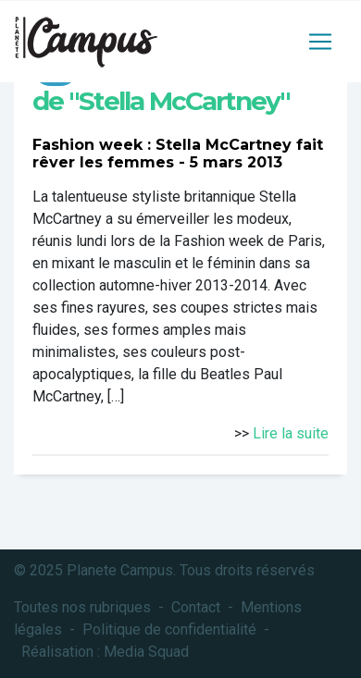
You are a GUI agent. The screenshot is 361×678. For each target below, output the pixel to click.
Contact (195, 607)
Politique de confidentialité (169, 629)
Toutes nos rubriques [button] (82, 607)
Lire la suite (291, 433)
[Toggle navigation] (320, 41)
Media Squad (146, 651)
